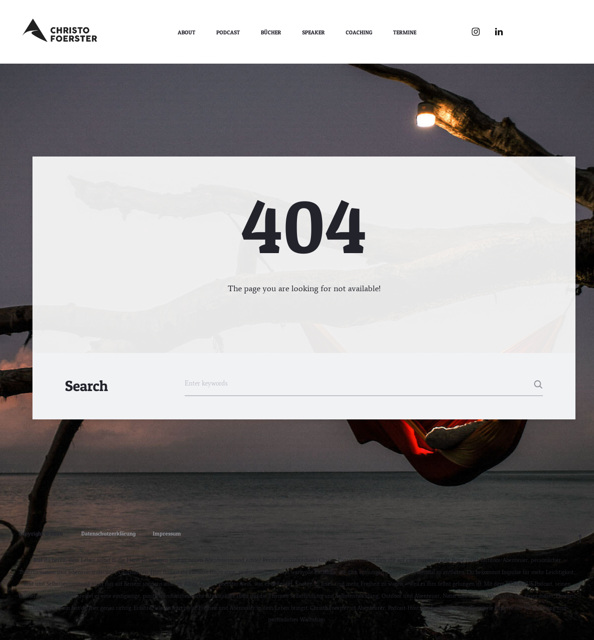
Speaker (313, 32)
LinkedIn (499, 32)
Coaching (359, 32)
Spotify (545, 32)
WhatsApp (568, 32)
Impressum (167, 533)
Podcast (228, 32)
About (186, 32)
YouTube (522, 32)
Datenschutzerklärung (108, 533)
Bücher (271, 32)
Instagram (476, 32)
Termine (404, 32)
